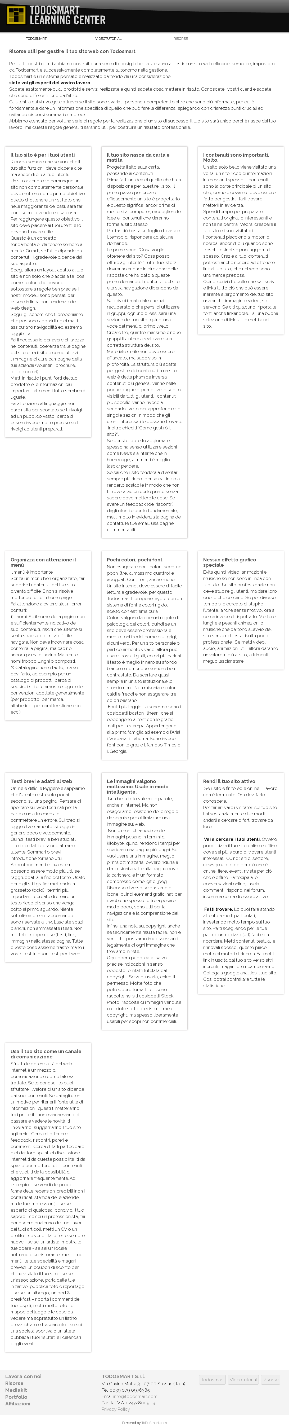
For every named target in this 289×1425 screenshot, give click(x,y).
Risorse (181, 39)
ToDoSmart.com (154, 1423)
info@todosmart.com (135, 1396)
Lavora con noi (23, 1376)
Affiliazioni (17, 1403)
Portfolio (16, 1397)
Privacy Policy (116, 1409)
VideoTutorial (108, 39)
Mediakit (16, 1390)
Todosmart (36, 39)
